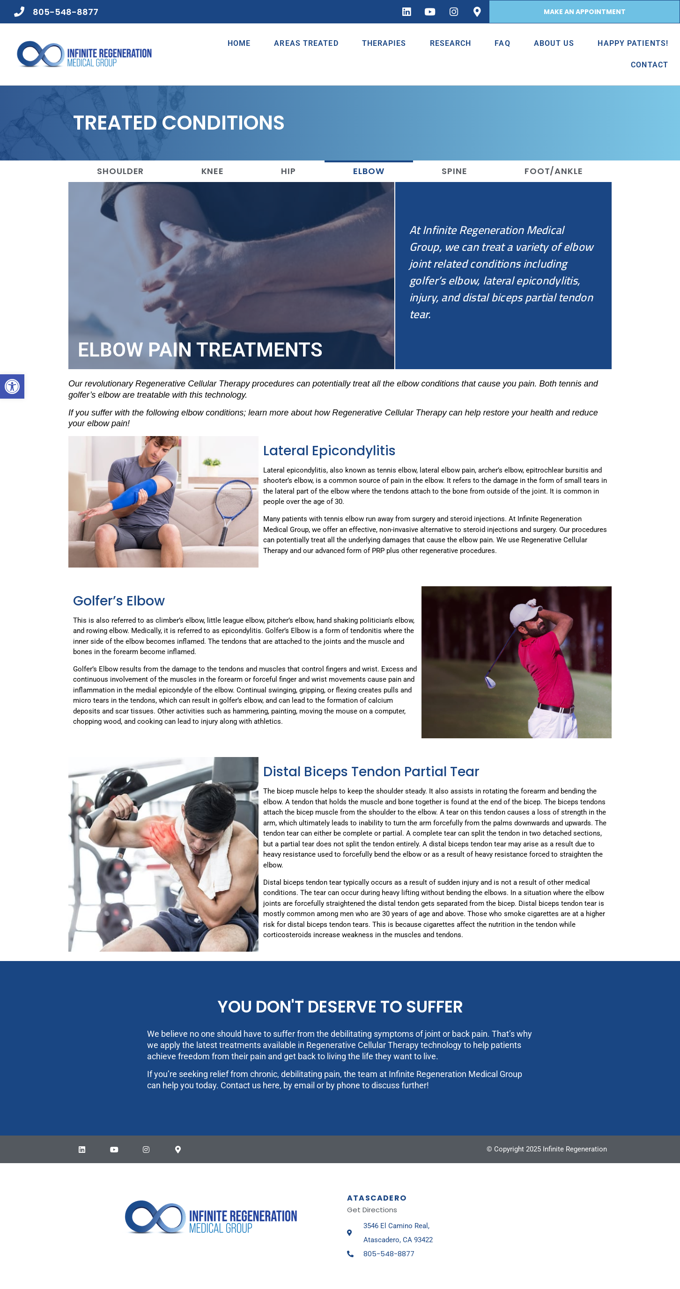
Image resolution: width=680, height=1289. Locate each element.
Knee (212, 171)
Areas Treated (306, 43)
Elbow (368, 171)
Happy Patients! (633, 43)
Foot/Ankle (554, 171)
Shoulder (120, 171)
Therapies (384, 43)
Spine (454, 171)
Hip (288, 171)
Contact (649, 64)
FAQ (502, 43)
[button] (12, 386)
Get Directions (372, 1210)
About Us (554, 43)
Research (451, 43)
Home (239, 43)
